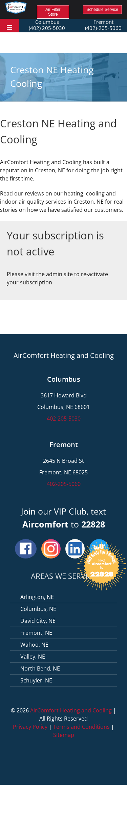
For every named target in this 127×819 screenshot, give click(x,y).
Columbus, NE (38, 609)
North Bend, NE (40, 668)
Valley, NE (32, 656)
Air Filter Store (53, 12)
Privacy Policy (30, 726)
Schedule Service (102, 9)
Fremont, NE (36, 632)
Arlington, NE (37, 597)
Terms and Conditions (81, 726)
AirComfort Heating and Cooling (71, 710)
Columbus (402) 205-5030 (47, 25)
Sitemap (63, 735)
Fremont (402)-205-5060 (103, 25)
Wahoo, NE (34, 644)
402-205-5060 (64, 484)
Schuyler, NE (36, 680)
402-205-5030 (64, 418)
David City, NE (38, 621)
